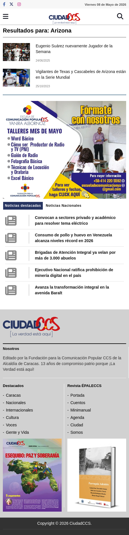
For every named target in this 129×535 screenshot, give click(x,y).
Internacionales (19, 410)
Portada (77, 395)
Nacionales (16, 402)
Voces (11, 425)
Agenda (77, 417)
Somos (76, 432)
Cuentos (77, 402)
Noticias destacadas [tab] (23, 206)
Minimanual (80, 410)
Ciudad (76, 425)
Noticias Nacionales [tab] (63, 206)
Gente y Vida (17, 432)
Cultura (12, 417)
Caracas (13, 395)
